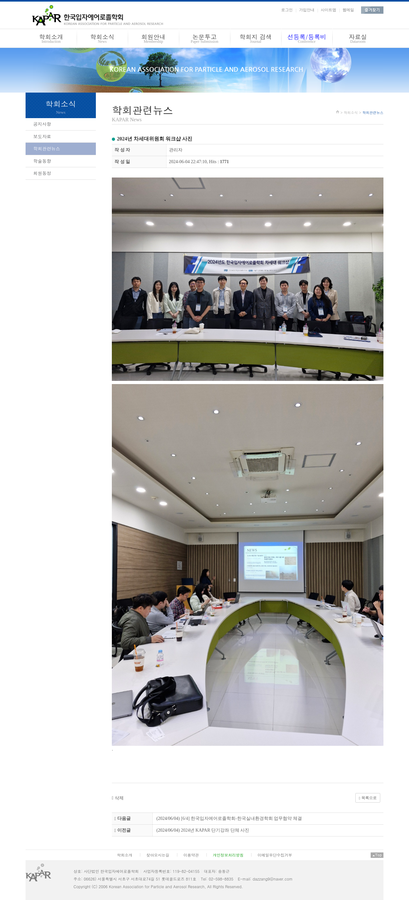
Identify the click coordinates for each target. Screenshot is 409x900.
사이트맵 (328, 10)
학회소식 (102, 39)
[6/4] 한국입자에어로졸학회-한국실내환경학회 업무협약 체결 (241, 818)
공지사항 (42, 124)
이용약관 (191, 855)
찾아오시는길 (157, 855)
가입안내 (306, 10)
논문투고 (204, 39)
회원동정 (42, 173)
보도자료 (42, 136)
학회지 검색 (255, 39)
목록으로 (367, 798)
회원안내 (153, 39)
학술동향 (42, 161)
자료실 (357, 39)
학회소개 (51, 39)
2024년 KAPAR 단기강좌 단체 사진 (215, 830)
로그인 (287, 10)
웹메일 (348, 10)
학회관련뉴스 (46, 148)
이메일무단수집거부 (275, 855)
